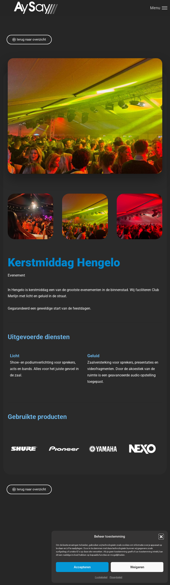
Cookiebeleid (101, 577)
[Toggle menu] (157, 8)
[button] (161, 536)
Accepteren (82, 567)
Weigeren (137, 567)
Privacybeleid (116, 577)
